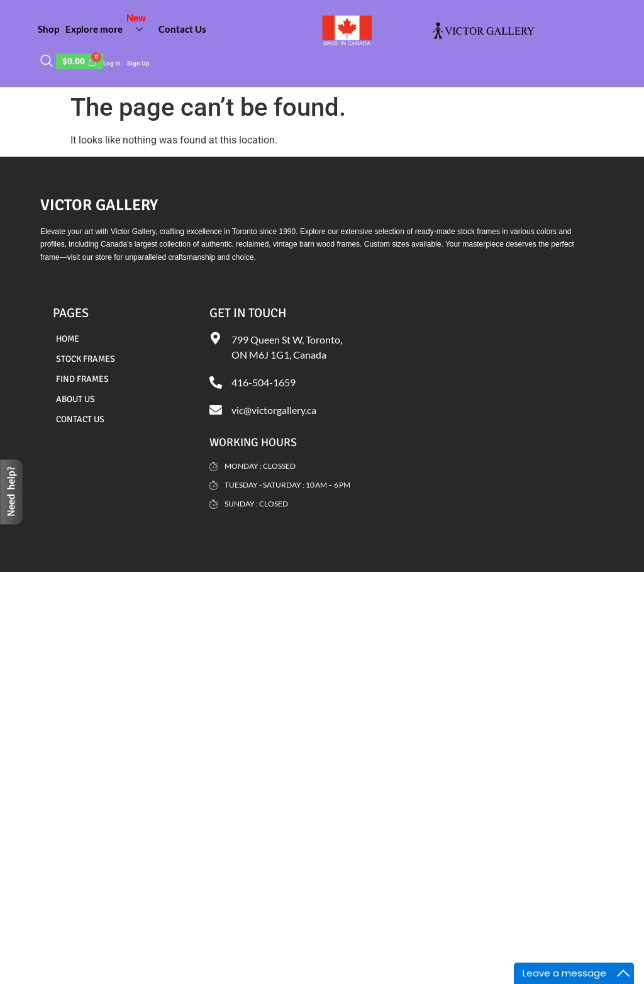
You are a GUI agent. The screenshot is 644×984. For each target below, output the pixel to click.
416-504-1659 (263, 382)
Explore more (108, 24)
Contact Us (182, 29)
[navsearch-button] (46, 61)
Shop (48, 29)
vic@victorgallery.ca (273, 410)
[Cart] (80, 61)
